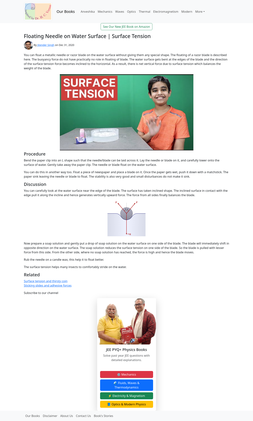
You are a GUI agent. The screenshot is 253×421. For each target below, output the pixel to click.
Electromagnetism (165, 12)
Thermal (144, 12)
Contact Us (83, 416)
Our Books (66, 11)
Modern (186, 12)
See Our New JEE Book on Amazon (126, 27)
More (199, 12)
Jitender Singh (45, 45)
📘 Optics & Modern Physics (126, 404)
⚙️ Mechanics (126, 374)
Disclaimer (50, 416)
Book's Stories (103, 416)
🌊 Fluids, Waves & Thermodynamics (126, 385)
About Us (66, 416)
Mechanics (105, 12)
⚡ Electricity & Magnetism (126, 396)
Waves (119, 12)
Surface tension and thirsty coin (46, 281)
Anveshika (88, 12)
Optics (131, 12)
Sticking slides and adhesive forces (48, 285)
